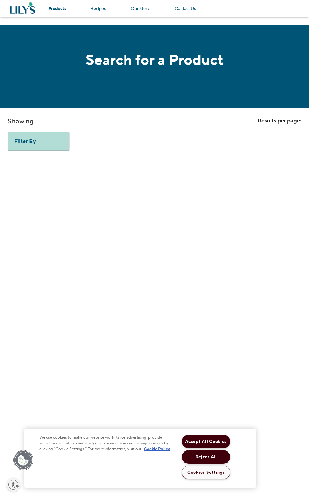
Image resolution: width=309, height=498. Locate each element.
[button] (23, 460)
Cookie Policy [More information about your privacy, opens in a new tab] (157, 448)
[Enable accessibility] (13, 484)
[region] (140, 458)
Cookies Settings (206, 472)
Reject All (206, 457)
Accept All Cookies (206, 441)
